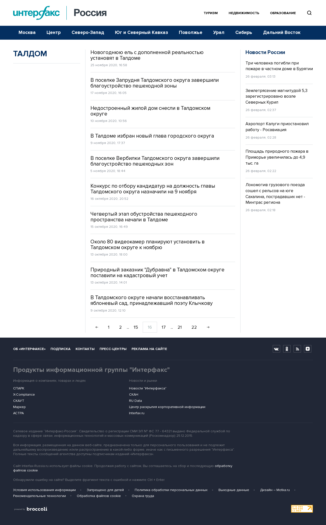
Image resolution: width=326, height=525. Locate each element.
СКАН (133, 394)
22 (194, 327)
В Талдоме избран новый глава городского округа (152, 136)
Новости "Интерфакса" (147, 388)
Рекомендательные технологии (39, 496)
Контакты (85, 349)
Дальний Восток (281, 32)
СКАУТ (18, 401)
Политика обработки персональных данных (171, 490)
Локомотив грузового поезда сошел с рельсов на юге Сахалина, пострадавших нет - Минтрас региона (275, 193)
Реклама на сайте (149, 349)
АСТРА (18, 413)
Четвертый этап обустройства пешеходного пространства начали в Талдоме (143, 217)
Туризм (211, 13)
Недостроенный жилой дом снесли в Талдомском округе (150, 111)
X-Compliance (24, 394)
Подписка (61, 349)
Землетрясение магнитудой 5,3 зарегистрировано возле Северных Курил (276, 96)
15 (136, 327)
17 (164, 327)
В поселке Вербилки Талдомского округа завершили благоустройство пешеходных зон (154, 161)
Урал (218, 32)
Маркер (19, 407)
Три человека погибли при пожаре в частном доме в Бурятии (279, 66)
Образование (283, 13)
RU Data (135, 401)
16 (150, 327)
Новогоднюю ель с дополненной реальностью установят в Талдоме (147, 55)
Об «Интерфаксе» (29, 349)
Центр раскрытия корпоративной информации (167, 407)
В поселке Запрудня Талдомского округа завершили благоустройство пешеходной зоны (154, 83)
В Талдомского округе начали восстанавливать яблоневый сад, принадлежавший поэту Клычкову (151, 300)
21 (180, 327)
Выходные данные (233, 490)
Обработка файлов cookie (99, 496)
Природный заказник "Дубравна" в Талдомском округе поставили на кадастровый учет (157, 273)
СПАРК (18, 388)
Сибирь (243, 32)
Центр (54, 32)
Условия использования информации (44, 490)
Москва (27, 32)
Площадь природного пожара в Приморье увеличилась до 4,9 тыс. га (276, 157)
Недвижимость (244, 13)
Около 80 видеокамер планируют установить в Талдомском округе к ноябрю (147, 245)
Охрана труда (143, 496)
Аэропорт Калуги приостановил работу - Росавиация (277, 126)
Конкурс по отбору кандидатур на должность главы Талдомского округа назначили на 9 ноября (152, 189)
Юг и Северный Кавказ (141, 32)
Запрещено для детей (105, 490)
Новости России (265, 52)
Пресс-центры (113, 349)
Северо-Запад (88, 32)
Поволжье (190, 32)
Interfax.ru (136, 413)
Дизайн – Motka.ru (275, 490)
